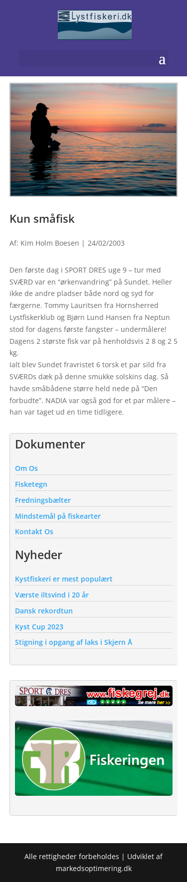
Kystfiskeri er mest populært (64, 579)
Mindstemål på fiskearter (58, 516)
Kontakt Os (34, 531)
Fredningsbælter (43, 500)
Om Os (26, 468)
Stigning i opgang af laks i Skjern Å (73, 642)
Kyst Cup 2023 (39, 626)
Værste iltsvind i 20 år (52, 594)
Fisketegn (31, 484)
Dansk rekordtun (44, 610)
